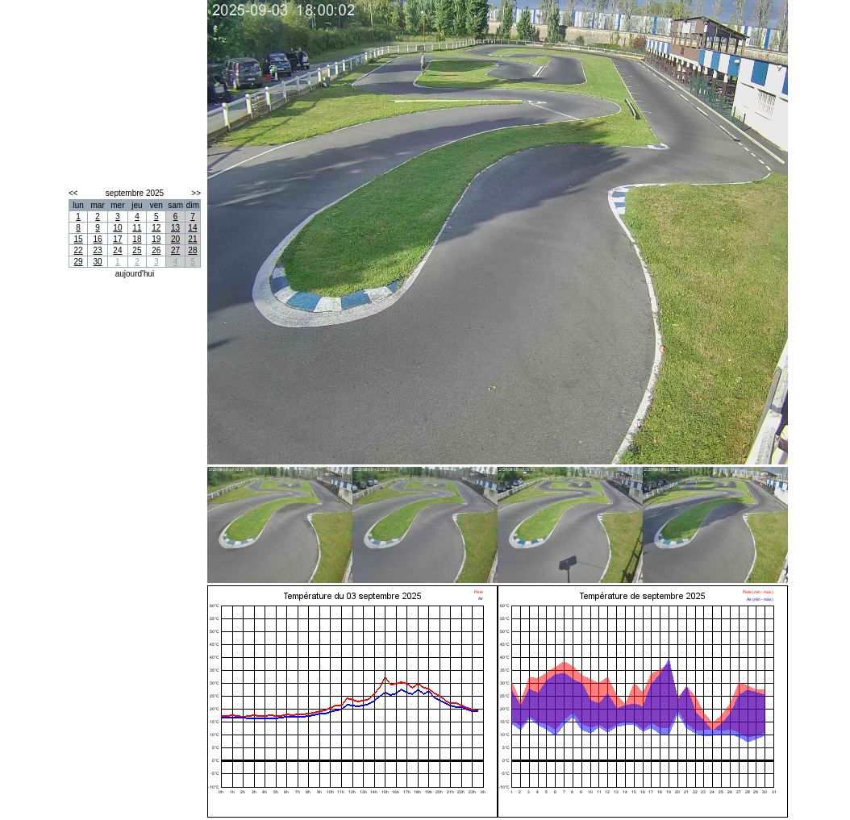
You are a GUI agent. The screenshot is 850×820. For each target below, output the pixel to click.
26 (156, 250)
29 (78, 261)
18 (136, 239)
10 (117, 227)
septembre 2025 (135, 193)
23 (98, 250)
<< (73, 193)
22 (78, 250)
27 (175, 250)
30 (98, 261)
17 (117, 239)
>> (196, 193)
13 (175, 227)
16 (98, 239)
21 (192, 239)
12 (156, 227)
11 (136, 227)
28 (192, 250)
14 (192, 227)
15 (78, 239)
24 (117, 250)
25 (136, 250)
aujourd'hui (135, 273)
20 (175, 239)
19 (156, 239)
